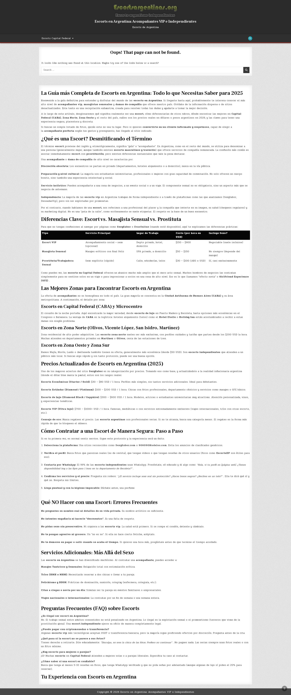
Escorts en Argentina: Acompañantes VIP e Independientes (145, 21)
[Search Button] (250, 38)
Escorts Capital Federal (56, 38)
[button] (145, 589)
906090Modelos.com (153, 445)
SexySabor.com (125, 445)
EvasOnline (141, 227)
